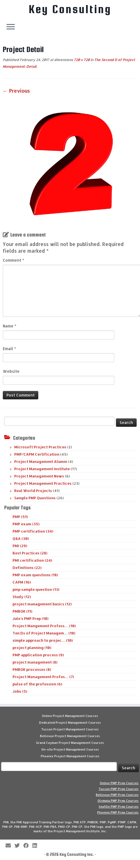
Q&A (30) (21, 538)
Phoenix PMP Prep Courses (118, 812)
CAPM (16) (22, 582)
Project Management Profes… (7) (43, 676)
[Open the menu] (10, 27)
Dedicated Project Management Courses (70, 723)
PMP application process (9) (38, 655)
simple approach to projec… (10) (43, 640)
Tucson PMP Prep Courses (119, 789)
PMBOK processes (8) (32, 669)
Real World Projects (33, 490)
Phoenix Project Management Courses (70, 756)
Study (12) (22, 596)
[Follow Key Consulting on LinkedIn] (36, 846)
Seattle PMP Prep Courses (119, 807)
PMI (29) (20, 545)
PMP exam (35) (26, 524)
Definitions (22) (27, 567)
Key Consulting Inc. (77, 854)
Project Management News (39, 476)
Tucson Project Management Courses (70, 729)
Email (9, 348)
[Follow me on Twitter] (19, 846)
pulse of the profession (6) (37, 684)
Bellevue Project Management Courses (70, 736)
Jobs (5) (20, 691)
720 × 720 (81, 60)
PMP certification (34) (33, 531)
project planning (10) (32, 647)
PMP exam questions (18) (35, 575)
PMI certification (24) (32, 560)
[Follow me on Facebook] (27, 846)
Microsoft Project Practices (40, 447)
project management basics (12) (42, 604)
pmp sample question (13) (36, 589)
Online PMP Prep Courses (119, 783)
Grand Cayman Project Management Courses (70, 743)
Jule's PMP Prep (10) (30, 618)
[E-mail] (10, 846)
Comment (13, 260)
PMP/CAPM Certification (36, 454)
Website (11, 371)
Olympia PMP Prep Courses (118, 801)
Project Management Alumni (40, 461)
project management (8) (35, 662)
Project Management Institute (42, 469)
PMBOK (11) (22, 611)
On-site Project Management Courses (70, 749)
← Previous (16, 91)
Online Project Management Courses (70, 716)
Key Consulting (70, 9)
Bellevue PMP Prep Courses (117, 795)
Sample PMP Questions (35, 498)
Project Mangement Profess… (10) (44, 626)
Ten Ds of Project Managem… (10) (44, 633)
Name (9, 326)
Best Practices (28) (30, 553)
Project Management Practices (43, 483)
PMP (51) (20, 516)
